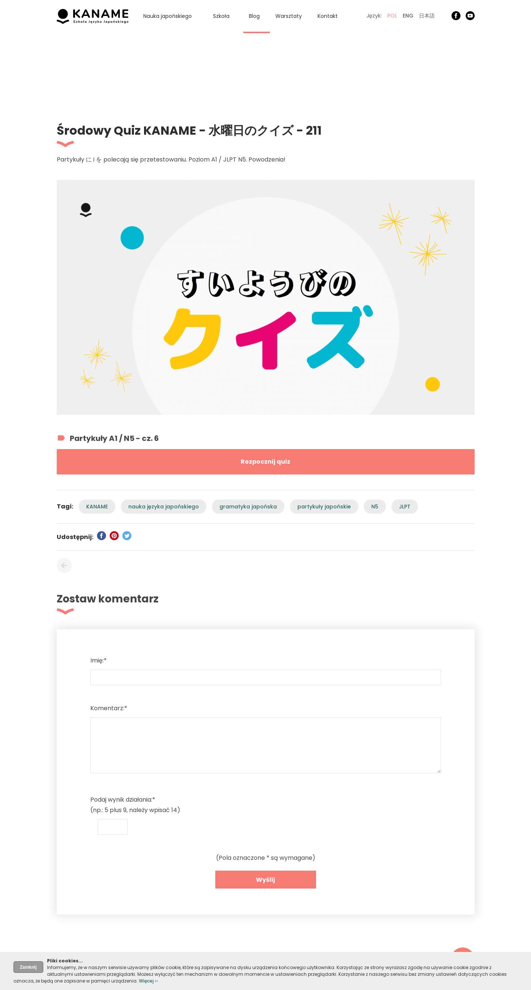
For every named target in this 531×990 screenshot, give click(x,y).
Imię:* (98, 660)
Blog (254, 16)
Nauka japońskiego (167, 16)
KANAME (97, 506)
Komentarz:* (108, 708)
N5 (374, 506)
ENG (408, 15)
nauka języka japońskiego (163, 506)
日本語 (427, 15)
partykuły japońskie (324, 506)
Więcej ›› (148, 981)
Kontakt (328, 16)
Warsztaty (288, 16)
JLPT (404, 506)
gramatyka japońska (248, 506)
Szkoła (221, 16)
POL (392, 15)
